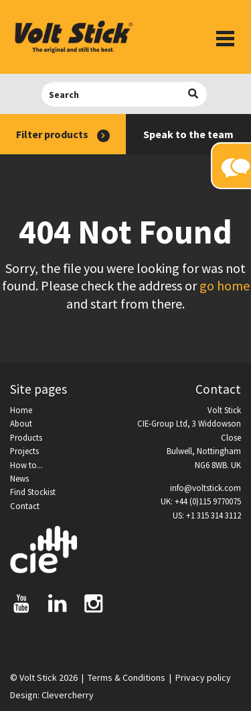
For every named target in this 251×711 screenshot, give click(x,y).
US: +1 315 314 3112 (207, 515)
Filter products (63, 134)
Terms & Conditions (126, 677)
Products (26, 437)
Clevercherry (67, 695)
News (19, 478)
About (21, 423)
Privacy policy (203, 677)
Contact (24, 505)
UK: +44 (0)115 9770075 (201, 501)
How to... (26, 464)
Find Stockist (33, 491)
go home (224, 285)
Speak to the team (188, 134)
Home (21, 409)
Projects (24, 450)
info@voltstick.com (205, 487)
